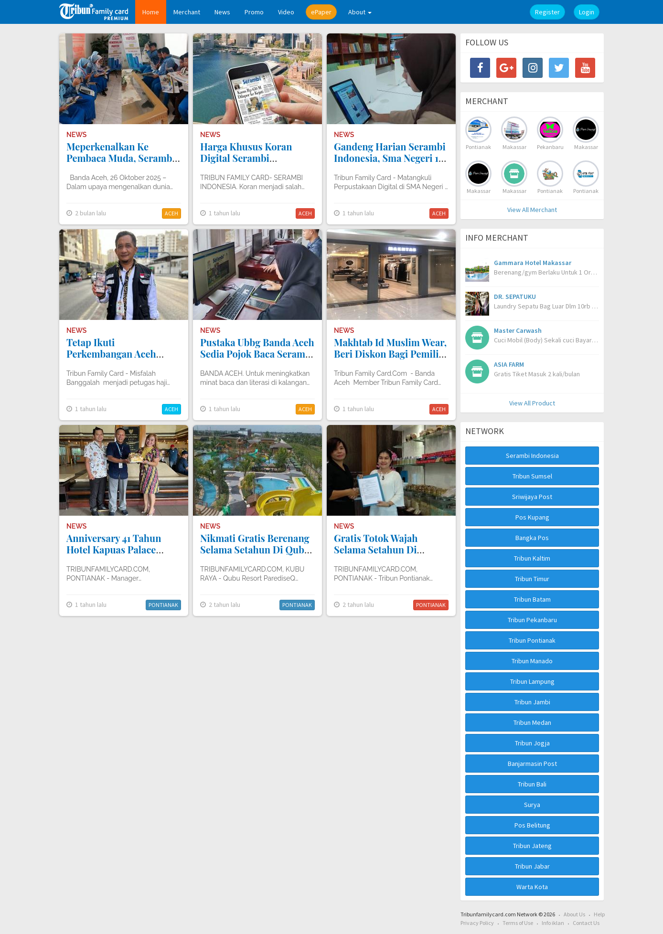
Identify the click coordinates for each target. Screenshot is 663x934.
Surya (532, 804)
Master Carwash (518, 330)
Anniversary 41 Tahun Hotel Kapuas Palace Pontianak (113, 549)
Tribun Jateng (532, 845)
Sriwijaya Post (532, 496)
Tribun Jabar (532, 866)
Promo (254, 12)
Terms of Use (518, 922)
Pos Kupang (532, 517)
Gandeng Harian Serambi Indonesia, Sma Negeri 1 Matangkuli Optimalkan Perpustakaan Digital (390, 163)
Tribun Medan (532, 722)
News (222, 12)
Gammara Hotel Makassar (532, 262)
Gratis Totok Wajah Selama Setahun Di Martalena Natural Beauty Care (390, 555)
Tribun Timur (532, 578)
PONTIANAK (163, 604)
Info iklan (553, 922)
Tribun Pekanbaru (532, 620)
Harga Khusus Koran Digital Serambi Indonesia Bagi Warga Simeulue (248, 163)
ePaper (321, 12)
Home (150, 12)
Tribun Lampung (532, 681)
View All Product (532, 403)
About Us (574, 914)
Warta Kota (532, 886)
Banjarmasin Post (532, 763)
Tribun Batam (532, 599)
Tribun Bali (532, 784)
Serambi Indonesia (532, 455)
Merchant (186, 12)
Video (286, 12)
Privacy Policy (477, 922)
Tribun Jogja (532, 743)
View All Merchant (532, 209)
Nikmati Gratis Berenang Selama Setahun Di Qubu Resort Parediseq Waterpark (255, 555)
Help (599, 914)
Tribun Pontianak (532, 640)
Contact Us (586, 922)
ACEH (171, 213)
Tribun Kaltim (532, 558)
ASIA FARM (509, 364)
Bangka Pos (532, 537)
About (360, 12)
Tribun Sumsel (532, 476)
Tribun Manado (532, 661)
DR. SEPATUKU (515, 296)
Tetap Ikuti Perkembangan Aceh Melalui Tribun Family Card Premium (115, 359)
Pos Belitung (532, 825)
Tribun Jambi (532, 702)
